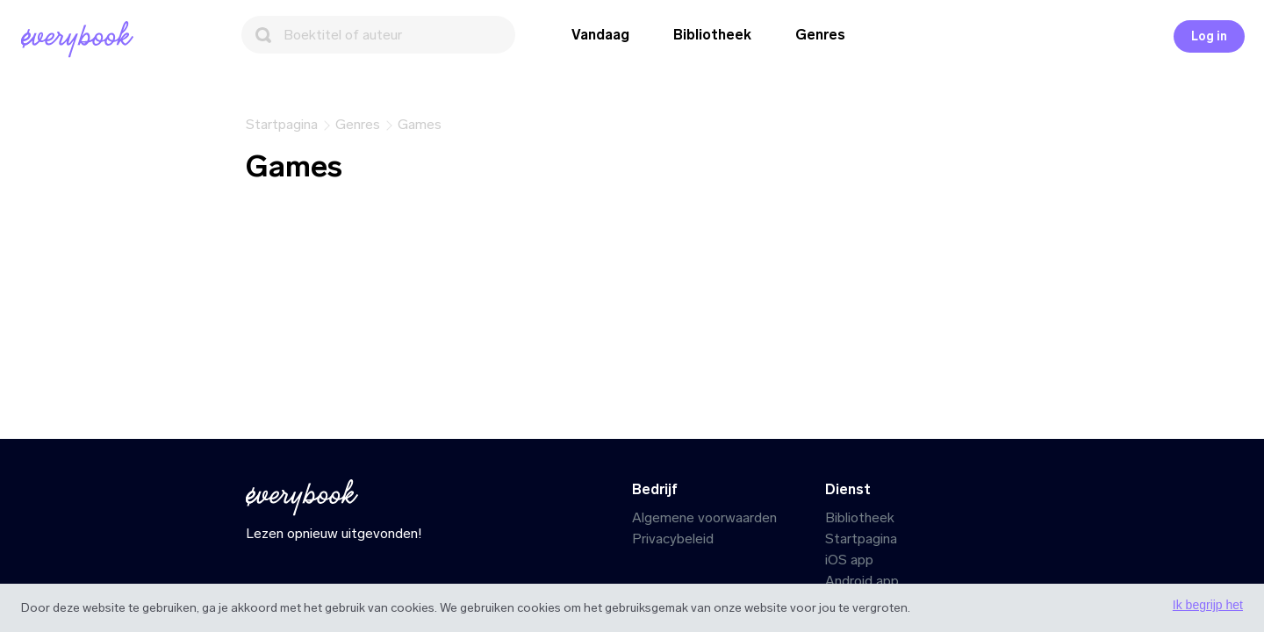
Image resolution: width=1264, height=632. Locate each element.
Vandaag (600, 34)
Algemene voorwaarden (704, 517)
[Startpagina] (80, 39)
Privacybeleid (673, 538)
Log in (1209, 36)
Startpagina (861, 538)
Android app (862, 580)
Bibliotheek (712, 34)
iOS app (849, 559)
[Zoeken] (378, 35)
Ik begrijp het (1208, 605)
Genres (820, 34)
